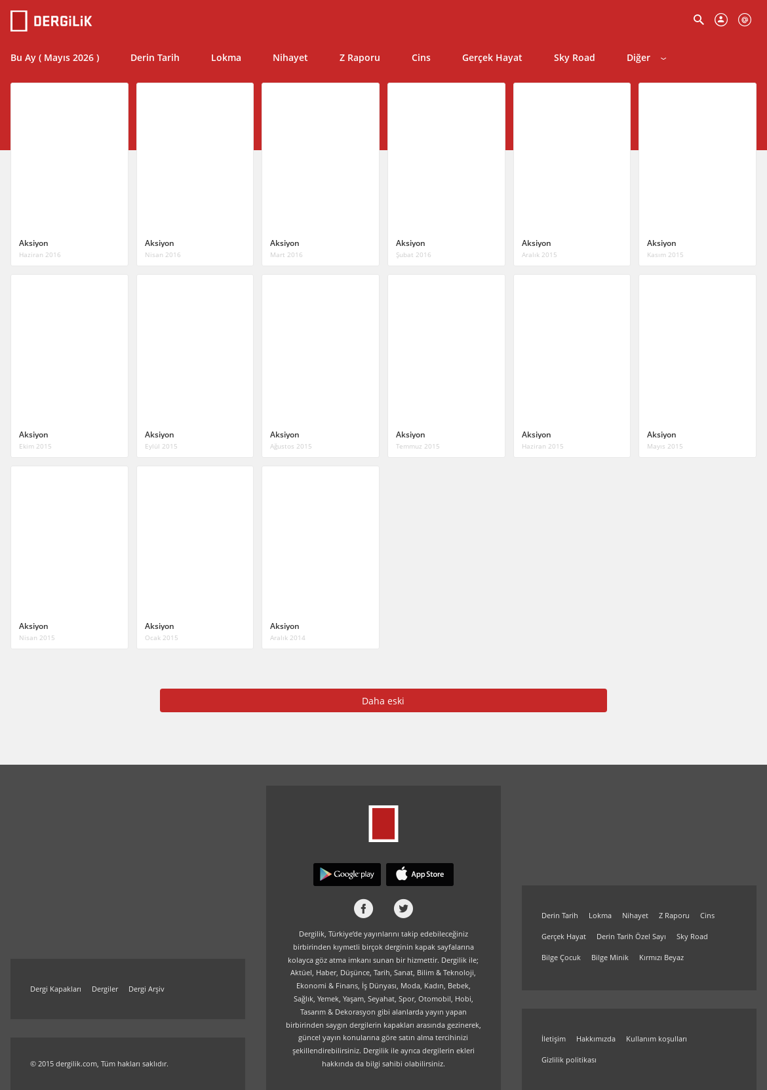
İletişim (553, 1038)
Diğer (646, 57)
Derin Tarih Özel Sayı (631, 936)
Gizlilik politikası (569, 1059)
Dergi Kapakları (55, 989)
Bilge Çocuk (561, 957)
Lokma (226, 57)
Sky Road (574, 57)
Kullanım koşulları (656, 1038)
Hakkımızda (596, 1038)
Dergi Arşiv (146, 989)
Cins (421, 57)
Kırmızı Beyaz (661, 957)
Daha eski (383, 701)
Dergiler (105, 989)
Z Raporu (360, 57)
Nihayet (290, 57)
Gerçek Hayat (492, 57)
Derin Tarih (155, 57)
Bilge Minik (610, 957)
